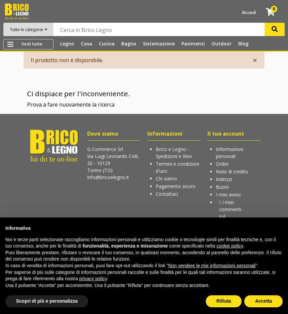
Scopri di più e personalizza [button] (47, 301)
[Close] (255, 60)
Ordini (222, 164)
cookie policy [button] (230, 246)
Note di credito (232, 171)
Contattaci (167, 194)
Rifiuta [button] (224, 301)
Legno (67, 43)
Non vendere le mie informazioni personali (211, 265)
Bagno (128, 43)
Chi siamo (166, 178)
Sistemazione (159, 43)
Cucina (107, 43)
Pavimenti (193, 43)
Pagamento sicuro (175, 186)
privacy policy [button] (93, 278)
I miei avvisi (228, 194)
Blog (243, 43)
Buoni (222, 187)
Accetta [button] (263, 301)
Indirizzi (224, 179)
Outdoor (221, 43)
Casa (86, 43)
